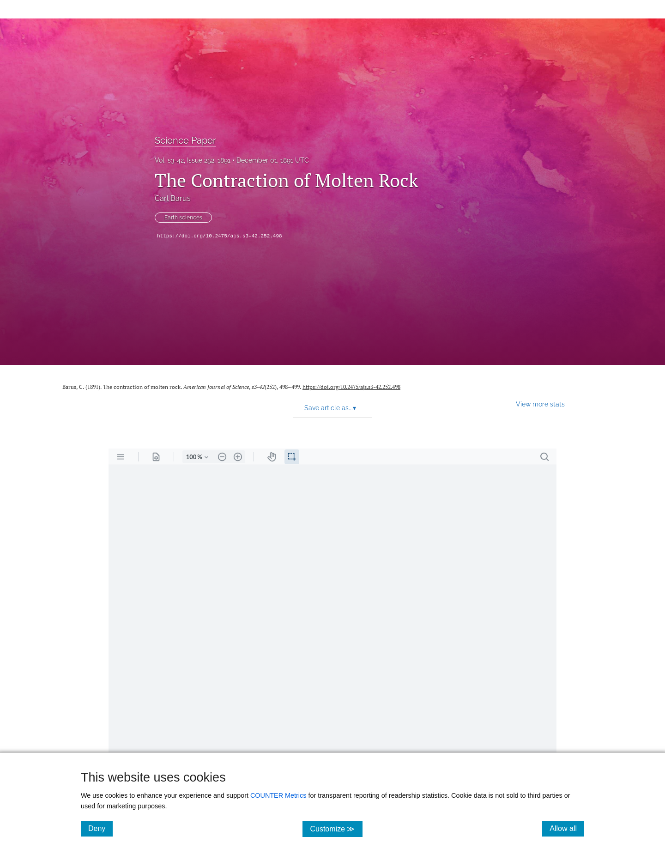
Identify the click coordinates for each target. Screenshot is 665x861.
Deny (100, 828)
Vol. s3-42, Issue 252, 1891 (192, 160)
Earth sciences (183, 217)
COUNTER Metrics (278, 795)
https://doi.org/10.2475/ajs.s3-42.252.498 (219, 236)
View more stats (540, 404)
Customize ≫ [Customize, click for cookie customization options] (336, 828)
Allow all (567, 828)
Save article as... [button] (330, 408)
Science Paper (185, 140)
